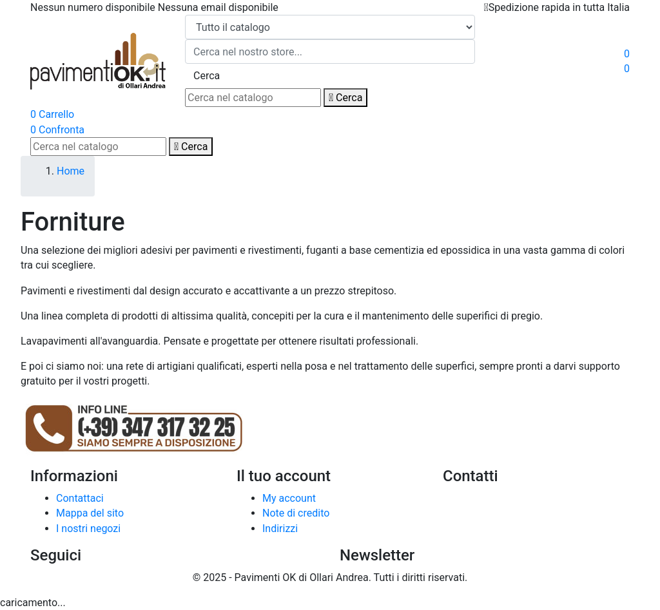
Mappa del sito (90, 513)
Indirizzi (280, 528)
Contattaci (80, 498)
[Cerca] (253, 97)
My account (289, 498)
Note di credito (295, 513)
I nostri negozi (88, 528)
